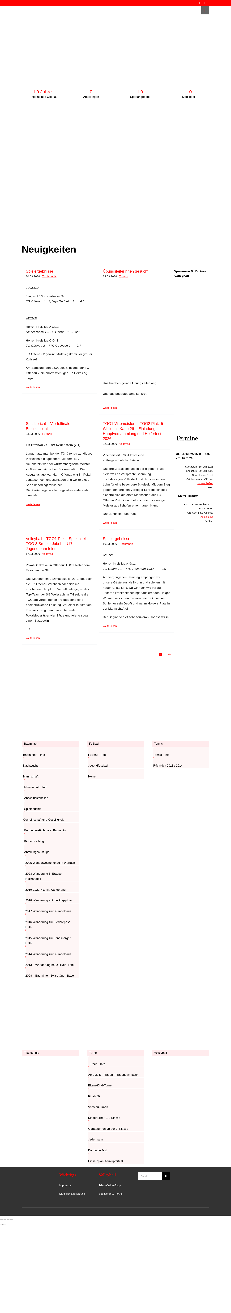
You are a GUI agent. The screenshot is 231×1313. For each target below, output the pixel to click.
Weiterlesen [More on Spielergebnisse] (33, 387)
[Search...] (150, 1176)
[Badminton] (46, 674)
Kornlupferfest (205, 483)
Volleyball (125, 443)
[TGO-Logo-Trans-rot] (32, 8)
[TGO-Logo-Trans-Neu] (33, 1173)
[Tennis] (176, 674)
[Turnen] (111, 983)
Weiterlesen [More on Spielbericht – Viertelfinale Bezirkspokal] (33, 504)
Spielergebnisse (39, 271)
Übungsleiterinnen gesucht (125, 271)
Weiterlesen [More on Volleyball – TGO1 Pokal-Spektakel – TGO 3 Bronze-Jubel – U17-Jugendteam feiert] (33, 638)
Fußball (47, 433)
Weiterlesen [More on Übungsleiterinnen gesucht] (110, 407)
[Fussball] (111, 674)
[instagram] (204, 3)
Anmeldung (207, 516)
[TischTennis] (46, 983)
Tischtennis (49, 276)
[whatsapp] (208, 3)
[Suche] (166, 1176)
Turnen (123, 276)
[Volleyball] (176, 983)
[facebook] (200, 3)
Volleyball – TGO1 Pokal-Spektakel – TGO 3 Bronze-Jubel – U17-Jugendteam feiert (57, 543)
